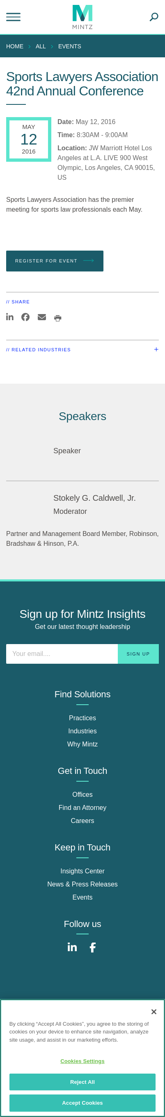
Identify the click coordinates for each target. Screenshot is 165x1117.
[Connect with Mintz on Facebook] (93, 952)
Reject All (82, 1082)
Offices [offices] (82, 794)
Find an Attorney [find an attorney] (83, 807)
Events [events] (83, 897)
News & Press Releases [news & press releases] (82, 884)
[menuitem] (17, 46)
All (41, 46)
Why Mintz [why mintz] (82, 744)
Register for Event (54, 260)
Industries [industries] (82, 731)
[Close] (154, 1012)
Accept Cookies (82, 1103)
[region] (82, 1058)
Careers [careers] (82, 820)
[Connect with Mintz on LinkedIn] (72, 952)
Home (14, 46)
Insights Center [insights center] (82, 871)
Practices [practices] (82, 718)
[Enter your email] (82, 654)
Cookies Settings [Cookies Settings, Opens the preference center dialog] (82, 1061)
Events (69, 46)
